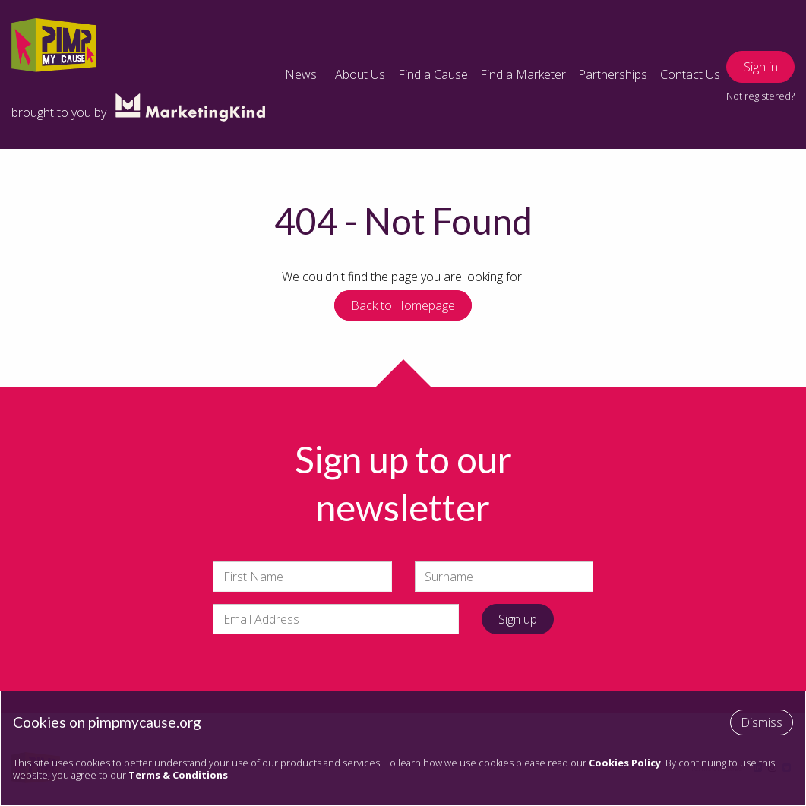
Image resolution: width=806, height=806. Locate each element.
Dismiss (761, 722)
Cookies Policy (625, 763)
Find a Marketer (523, 74)
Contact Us (690, 74)
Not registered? (760, 96)
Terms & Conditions (178, 775)
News (301, 74)
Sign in (761, 66)
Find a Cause (433, 74)
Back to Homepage (403, 305)
